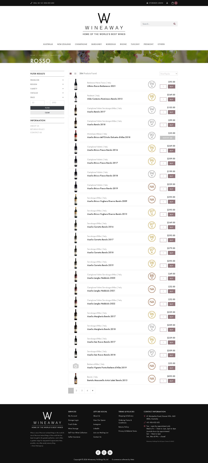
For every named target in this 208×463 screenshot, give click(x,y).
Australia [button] (48, 44)
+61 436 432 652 (153, 422)
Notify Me (167, 138)
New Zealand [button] (64, 44)
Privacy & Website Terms (128, 431)
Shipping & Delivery (126, 416)
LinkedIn (96, 428)
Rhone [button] (123, 44)
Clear (47, 113)
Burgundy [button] (97, 44)
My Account (72, 416)
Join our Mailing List (100, 433)
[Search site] (175, 23)
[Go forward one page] (92, 391)
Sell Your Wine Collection (77, 433)
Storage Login (155, 3)
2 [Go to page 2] (76, 390)
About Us (34, 126)
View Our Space (99, 420)
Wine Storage (73, 428)
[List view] (70, 73)
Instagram (97, 424)
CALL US (42, 3)
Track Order (72, 424)
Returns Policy (37, 129)
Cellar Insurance (74, 437)
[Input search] (156, 23)
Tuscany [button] (135, 44)
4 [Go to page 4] (87, 390)
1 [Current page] (71, 390)
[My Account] (167, 3)
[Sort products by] (168, 73)
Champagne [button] (81, 44)
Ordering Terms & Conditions (125, 421)
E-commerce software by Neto (123, 459)
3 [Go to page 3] (82, 390)
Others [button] (161, 44)
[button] (175, 3)
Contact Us (36, 132)
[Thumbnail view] (75, 73)
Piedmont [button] (148, 44)
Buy (171, 86)
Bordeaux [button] (111, 44)
